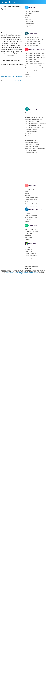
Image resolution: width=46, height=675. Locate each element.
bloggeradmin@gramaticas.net (12, 272)
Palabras (32, 7)
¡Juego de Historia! (30, 259)
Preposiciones (29, 21)
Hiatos (27, 221)
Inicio (13, 77)
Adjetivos (27, 15)
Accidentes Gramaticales (32, 204)
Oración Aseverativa (31, 129)
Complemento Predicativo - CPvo (35, 68)
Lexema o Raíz (29, 189)
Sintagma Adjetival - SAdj (32, 41)
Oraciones (33, 109)
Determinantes (29, 23)
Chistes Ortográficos (31, 255)
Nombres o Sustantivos (32, 11)
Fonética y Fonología (36, 209)
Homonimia (28, 237)
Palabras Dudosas (30, 253)
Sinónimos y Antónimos (32, 231)
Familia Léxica (29, 233)
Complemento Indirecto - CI (33, 61)
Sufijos (27, 193)
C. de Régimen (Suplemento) (33, 70)
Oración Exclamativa (31, 134)
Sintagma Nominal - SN (32, 37)
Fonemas (28, 213)
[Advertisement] (13, 25)
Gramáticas (8, 2)
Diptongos (28, 219)
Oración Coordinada (31, 150)
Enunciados (28, 113)
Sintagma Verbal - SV (31, 45)
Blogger (22, 273)
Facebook (36, 272)
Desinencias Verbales (31, 202)
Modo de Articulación (31, 217)
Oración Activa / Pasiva (32, 121)
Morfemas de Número (31, 197)
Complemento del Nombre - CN (34, 53)
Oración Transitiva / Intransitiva (34, 125)
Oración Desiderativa (31, 140)
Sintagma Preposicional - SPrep (34, 39)
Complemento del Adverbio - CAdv (35, 57)
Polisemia (28, 235)
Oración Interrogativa (31, 131)
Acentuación (28, 249)
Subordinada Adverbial (31, 146)
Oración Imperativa (30, 136)
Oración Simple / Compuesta (33, 119)
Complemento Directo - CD (33, 59)
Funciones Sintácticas (37, 50)
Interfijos (27, 195)
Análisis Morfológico (31, 206)
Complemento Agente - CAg (33, 66)
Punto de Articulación (31, 215)
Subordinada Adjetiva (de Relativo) (35, 148)
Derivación (28, 239)
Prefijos (27, 191)
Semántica (33, 225)
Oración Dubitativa (30, 138)
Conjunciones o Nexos (31, 26)
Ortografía (33, 244)
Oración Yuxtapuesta (31, 152)
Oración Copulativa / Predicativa (34, 127)
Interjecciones (29, 28)
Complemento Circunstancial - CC (35, 63)
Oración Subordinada (31, 142)
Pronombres (28, 13)
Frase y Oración (29, 115)
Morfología (33, 186)
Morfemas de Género (31, 199)
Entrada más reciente (6, 76)
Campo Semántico (30, 229)
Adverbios (28, 19)
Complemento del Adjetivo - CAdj (35, 55)
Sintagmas (33, 33)
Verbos (27, 17)
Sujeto (27, 74)
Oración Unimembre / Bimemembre (35, 123)
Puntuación (28, 251)
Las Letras (28, 247)
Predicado (28, 76)
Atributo (27, 72)
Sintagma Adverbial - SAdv (33, 43)
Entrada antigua (19, 76)
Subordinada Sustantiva (32, 144)
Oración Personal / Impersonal (34, 117)
